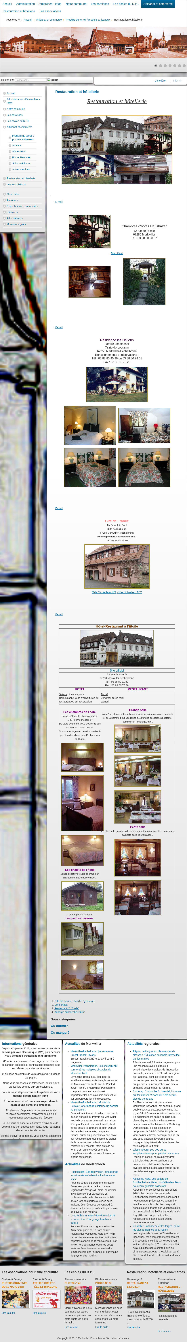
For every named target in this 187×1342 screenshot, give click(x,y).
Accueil (7, 3)
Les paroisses (100, 3)
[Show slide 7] (184, 65)
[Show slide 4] (170, 65)
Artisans (17, 145)
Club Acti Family (12, 1279)
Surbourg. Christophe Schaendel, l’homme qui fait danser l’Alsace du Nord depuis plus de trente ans (157, 1095)
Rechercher (7, 79)
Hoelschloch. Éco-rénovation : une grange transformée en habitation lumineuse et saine (94, 1175)
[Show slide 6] (179, 65)
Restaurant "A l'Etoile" (66, 1008)
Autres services (21, 169)
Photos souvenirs (75, 1279)
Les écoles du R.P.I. (126, 3)
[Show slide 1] (155, 65)
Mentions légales (16, 224)
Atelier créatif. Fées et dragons (45, 1285)
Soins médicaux (21, 163)
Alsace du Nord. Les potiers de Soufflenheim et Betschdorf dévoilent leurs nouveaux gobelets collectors (157, 1182)
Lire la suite (8, 1312)
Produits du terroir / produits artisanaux (23, 137)
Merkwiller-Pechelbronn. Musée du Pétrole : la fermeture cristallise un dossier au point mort (94, 1106)
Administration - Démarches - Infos (38, 3)
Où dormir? (59, 1026)
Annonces (12, 200)
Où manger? (60, 1032)
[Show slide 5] (174, 65)
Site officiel (117, 253)
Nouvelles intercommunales (22, 206)
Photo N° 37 (103, 1283)
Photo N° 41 (73, 1283)
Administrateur (15, 218)
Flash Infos (13, 194)
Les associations (50, 11)
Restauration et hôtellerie (19, 11)
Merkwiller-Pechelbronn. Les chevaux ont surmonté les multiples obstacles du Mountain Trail (93, 1069)
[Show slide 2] (160, 65)
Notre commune (76, 3)
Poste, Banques (21, 157)
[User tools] (50, 195)
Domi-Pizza (61, 1004)
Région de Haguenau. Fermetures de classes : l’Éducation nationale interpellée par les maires (156, 1055)
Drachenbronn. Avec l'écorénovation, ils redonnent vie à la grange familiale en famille (92, 1219)
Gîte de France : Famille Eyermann (74, 1001)
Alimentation (19, 151)
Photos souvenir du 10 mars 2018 (14, 1285)
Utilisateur (12, 212)
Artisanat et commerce (158, 3)
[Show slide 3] (165, 65)
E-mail (59, 201)
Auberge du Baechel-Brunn (69, 1012)
